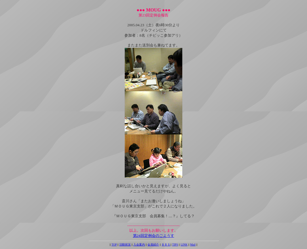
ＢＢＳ (166, 244)
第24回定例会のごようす (153, 235)
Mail (193, 244)
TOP (114, 244)
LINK (184, 244)
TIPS (175, 244)
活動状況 (125, 244)
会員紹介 (153, 244)
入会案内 (139, 244)
